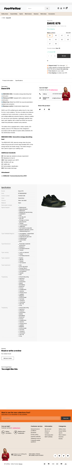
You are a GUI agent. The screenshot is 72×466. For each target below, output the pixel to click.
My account (48, 429)
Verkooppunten (49, 434)
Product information (7, 80)
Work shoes (46, 14)
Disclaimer (33, 432)
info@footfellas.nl (57, 98)
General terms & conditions (35, 429)
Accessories (55, 14)
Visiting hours (54, 90)
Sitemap (20, 464)
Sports (22, 14)
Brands (61, 438)
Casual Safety (15, 14)
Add (64, 56)
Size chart (68, 32)
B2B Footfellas (48, 436)
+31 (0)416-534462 (57, 94)
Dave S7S (8, 17)
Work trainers (30, 14)
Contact (47, 433)
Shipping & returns (36, 438)
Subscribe (65, 418)
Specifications (19, 80)
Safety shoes (5, 14)
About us (47, 431)
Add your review (8, 358)
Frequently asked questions (35, 441)
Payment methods (35, 436)
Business (38, 14)
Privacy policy (34, 434)
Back (3, 17)
